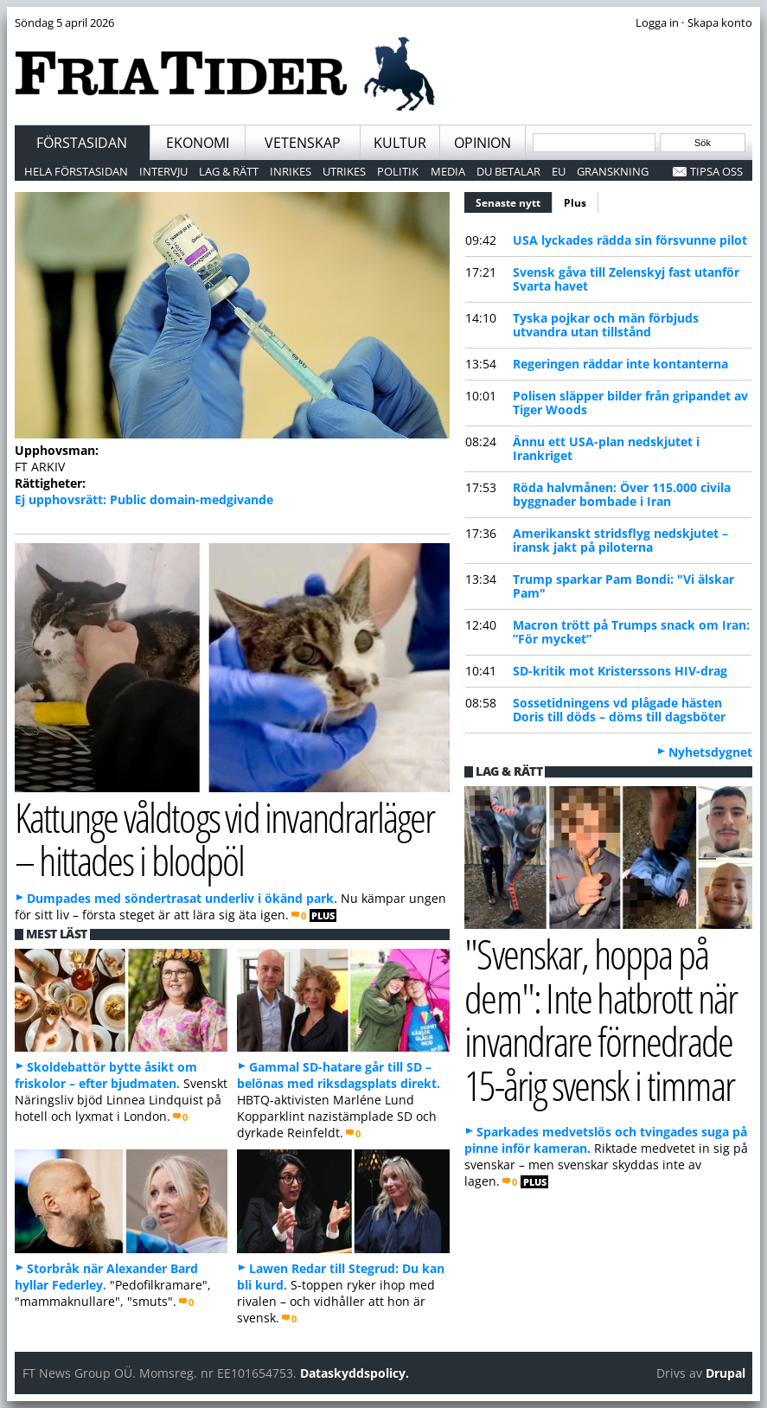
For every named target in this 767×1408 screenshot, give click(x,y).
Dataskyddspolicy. (354, 1373)
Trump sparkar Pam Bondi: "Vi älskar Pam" (623, 586)
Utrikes (344, 171)
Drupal (725, 1373)
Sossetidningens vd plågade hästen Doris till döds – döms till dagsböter (619, 709)
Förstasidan (81, 142)
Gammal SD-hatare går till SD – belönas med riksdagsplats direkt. (338, 1075)
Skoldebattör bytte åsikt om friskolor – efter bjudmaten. (106, 1075)
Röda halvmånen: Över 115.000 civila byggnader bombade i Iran (622, 494)
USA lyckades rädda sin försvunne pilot (630, 240)
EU (559, 171)
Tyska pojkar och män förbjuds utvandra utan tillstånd (606, 325)
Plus (575, 202)
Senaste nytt (514, 200)
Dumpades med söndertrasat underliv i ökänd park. (182, 898)
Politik (398, 171)
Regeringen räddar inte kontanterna (620, 363)
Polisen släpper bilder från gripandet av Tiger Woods (630, 402)
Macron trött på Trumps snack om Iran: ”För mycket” (631, 632)
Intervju (163, 171)
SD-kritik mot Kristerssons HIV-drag (620, 670)
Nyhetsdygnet (710, 752)
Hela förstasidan (76, 171)
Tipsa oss (716, 171)
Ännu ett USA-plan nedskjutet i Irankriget (606, 448)
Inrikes (290, 171)
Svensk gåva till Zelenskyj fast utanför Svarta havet (626, 279)
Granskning (613, 171)
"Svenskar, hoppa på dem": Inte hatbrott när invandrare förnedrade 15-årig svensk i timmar (600, 1019)
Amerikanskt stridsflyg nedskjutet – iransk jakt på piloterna (620, 540)
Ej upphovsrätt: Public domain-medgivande (144, 499)
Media (448, 171)
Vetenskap (303, 142)
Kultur (400, 142)
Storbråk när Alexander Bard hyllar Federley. (106, 1276)
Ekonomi (197, 142)
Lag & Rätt (229, 171)
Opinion (482, 142)
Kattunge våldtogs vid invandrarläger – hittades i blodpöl (225, 839)
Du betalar (508, 171)
